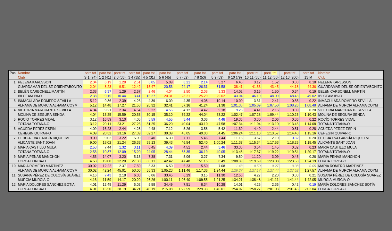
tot (94, 73)
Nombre (24, 73)
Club (21, 77)
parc (88, 73)
